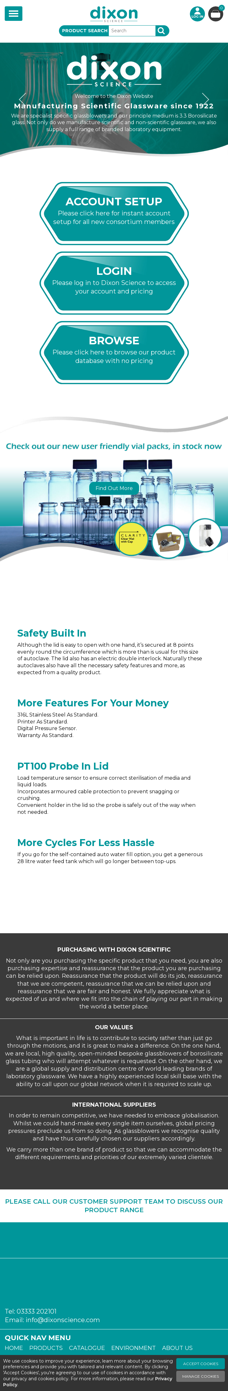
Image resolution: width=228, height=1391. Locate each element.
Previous (24, 100)
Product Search (85, 30)
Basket (221, 8)
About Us (177, 1348)
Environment (133, 1348)
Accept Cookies (200, 1363)
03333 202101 (36, 1311)
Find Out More (114, 488)
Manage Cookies (200, 1376)
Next (203, 100)
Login (197, 13)
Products (46, 1348)
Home (14, 1348)
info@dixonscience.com (63, 1320)
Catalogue (87, 1348)
